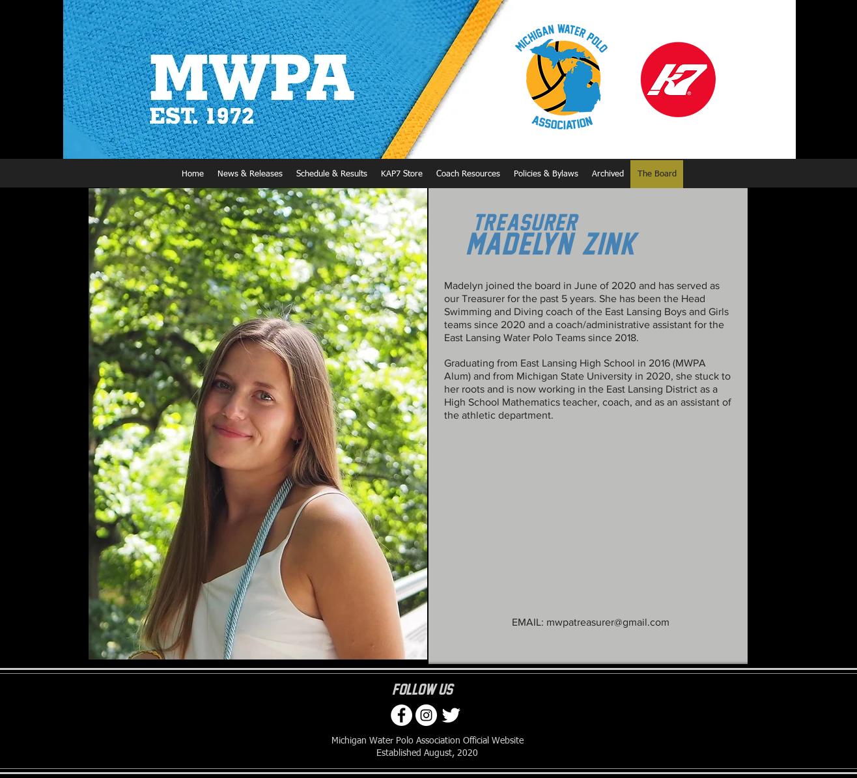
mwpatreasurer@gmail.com (607, 622)
